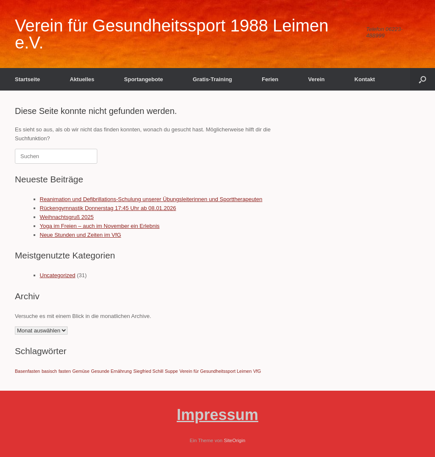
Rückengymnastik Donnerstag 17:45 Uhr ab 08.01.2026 (108, 208)
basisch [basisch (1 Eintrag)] (49, 371)
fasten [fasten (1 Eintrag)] (65, 371)
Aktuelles (82, 79)
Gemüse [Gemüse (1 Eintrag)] (80, 371)
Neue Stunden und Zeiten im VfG (80, 235)
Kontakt (364, 79)
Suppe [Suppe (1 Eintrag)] (171, 371)
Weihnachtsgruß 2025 (67, 217)
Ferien (270, 79)
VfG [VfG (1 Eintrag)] (257, 371)
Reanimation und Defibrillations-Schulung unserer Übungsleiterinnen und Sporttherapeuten (151, 199)
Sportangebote (143, 79)
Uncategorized (58, 275)
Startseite (27, 79)
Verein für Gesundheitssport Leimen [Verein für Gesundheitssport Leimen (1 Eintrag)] (215, 371)
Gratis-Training (212, 79)
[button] (422, 79)
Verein (316, 79)
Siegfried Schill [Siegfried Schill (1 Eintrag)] (148, 371)
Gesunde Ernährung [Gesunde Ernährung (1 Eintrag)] (111, 371)
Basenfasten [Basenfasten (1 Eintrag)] (27, 371)
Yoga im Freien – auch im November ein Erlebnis (100, 226)
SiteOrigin (235, 440)
